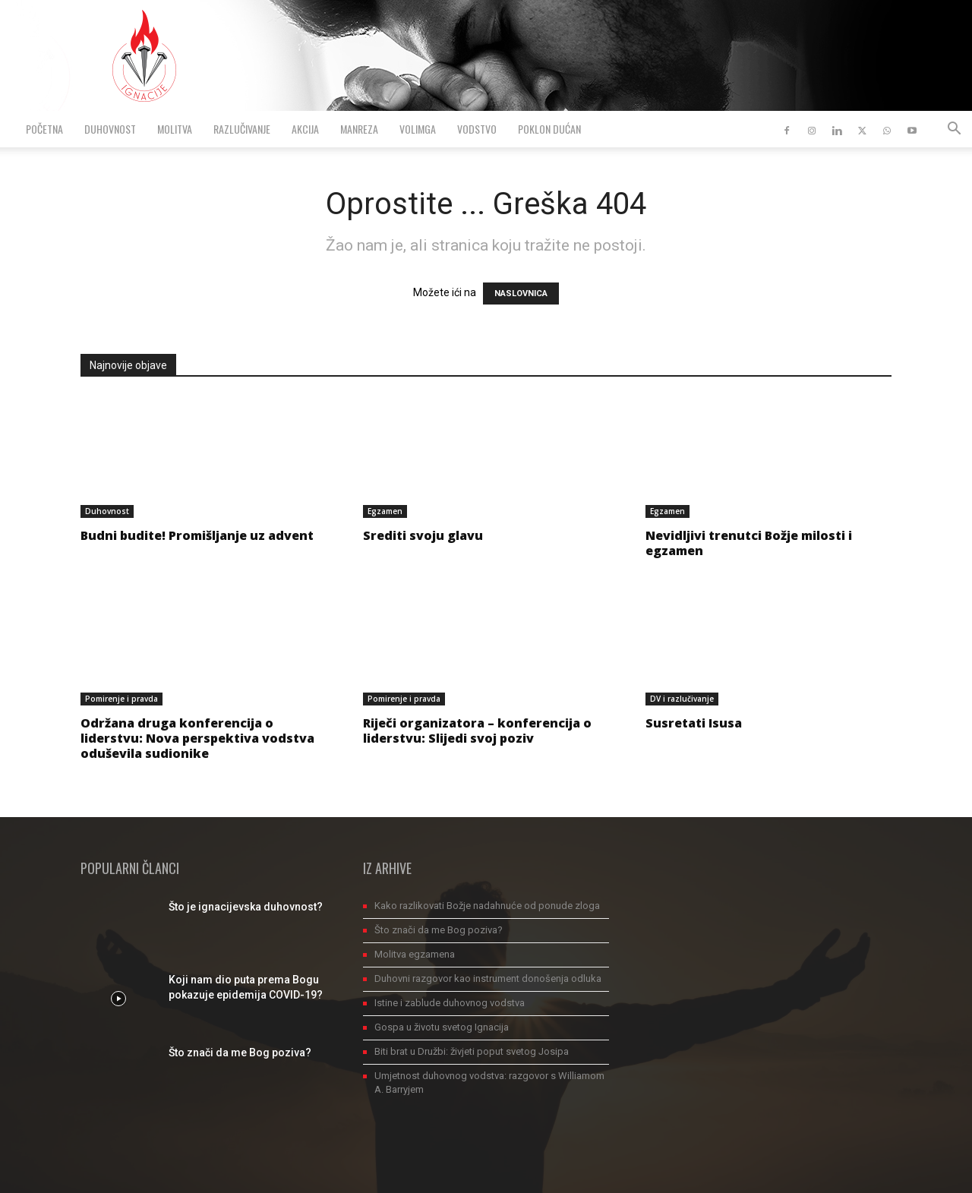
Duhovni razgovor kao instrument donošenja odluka (487, 978)
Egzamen (385, 511)
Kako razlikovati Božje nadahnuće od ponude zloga (487, 905)
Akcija (305, 129)
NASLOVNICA (521, 293)
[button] (954, 130)
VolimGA (417, 129)
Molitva (174, 129)
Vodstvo (477, 129)
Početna (44, 129)
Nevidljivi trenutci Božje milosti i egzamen (748, 543)
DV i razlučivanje (682, 698)
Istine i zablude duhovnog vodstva (449, 1002)
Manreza (359, 129)
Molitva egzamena (414, 954)
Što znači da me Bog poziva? (240, 1052)
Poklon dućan (549, 129)
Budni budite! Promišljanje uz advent (197, 535)
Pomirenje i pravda (121, 698)
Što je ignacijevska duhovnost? (246, 907)
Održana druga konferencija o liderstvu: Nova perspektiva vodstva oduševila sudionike (197, 738)
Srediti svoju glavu (423, 535)
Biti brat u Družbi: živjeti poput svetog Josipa (471, 1051)
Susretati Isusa (693, 723)
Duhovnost (110, 129)
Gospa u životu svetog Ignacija (441, 1027)
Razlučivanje (241, 129)
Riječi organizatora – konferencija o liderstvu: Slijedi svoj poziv (477, 730)
